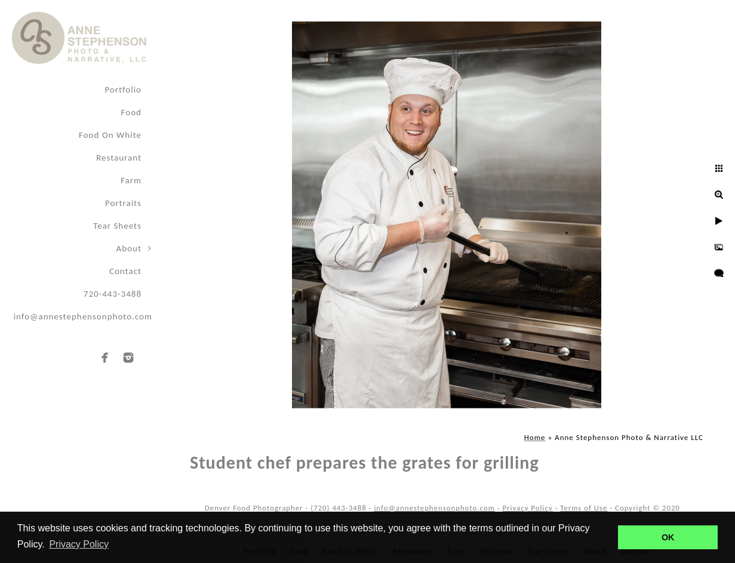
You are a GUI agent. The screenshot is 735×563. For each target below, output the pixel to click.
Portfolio (123, 89)
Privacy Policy (527, 507)
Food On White (110, 135)
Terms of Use (583, 507)
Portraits (123, 203)
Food (131, 112)
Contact (125, 271)
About (129, 248)
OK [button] (668, 537)
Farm (131, 180)
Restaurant (119, 157)
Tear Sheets (117, 225)
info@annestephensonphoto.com (83, 316)
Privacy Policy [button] (79, 544)
